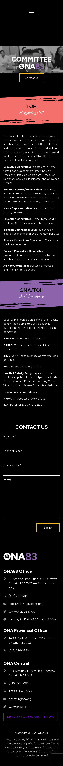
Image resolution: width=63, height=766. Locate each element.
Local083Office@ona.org (26, 604)
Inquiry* (8, 479)
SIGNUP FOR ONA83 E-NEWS (30, 717)
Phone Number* (13, 450)
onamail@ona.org (20, 699)
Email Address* (12, 465)
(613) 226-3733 (19, 650)
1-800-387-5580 (20, 691)
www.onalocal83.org (22, 611)
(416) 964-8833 (19, 683)
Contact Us (31, 77)
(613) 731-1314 (18, 596)
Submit (48, 527)
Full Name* (9, 436)
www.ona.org (17, 707)
